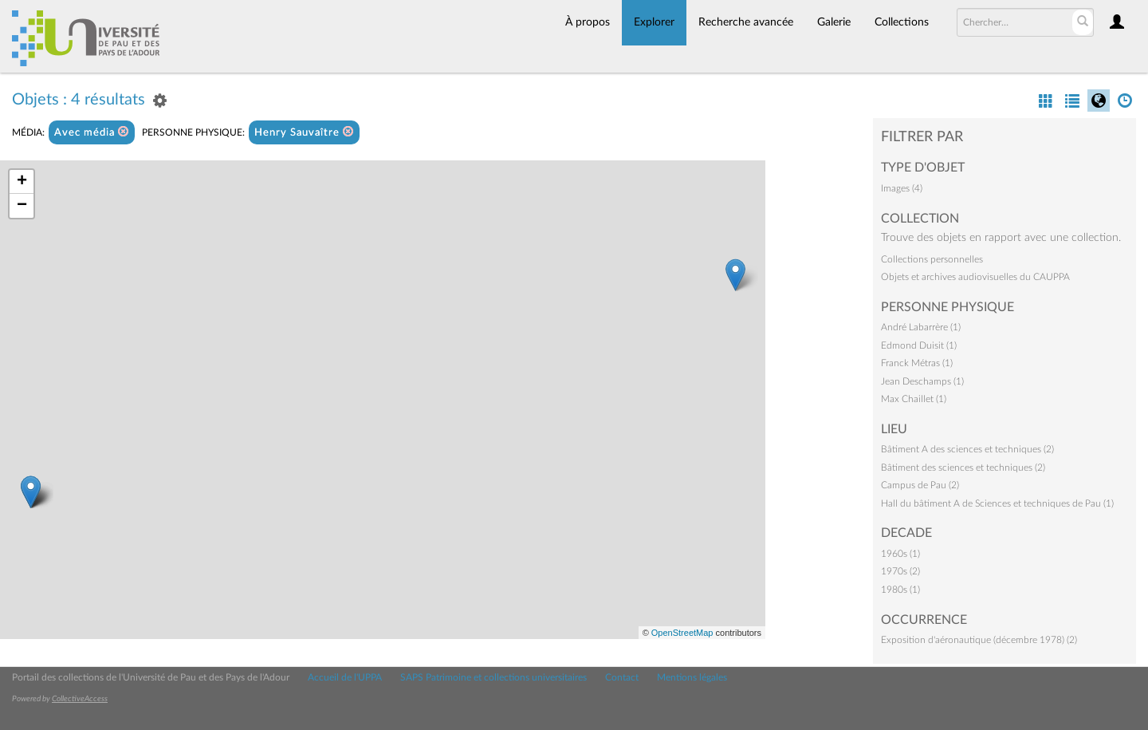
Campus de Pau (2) (920, 485)
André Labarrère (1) (921, 327)
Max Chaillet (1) (913, 399)
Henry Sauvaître (304, 132)
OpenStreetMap (682, 632)
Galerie (834, 22)
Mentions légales (692, 677)
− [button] (22, 206)
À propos (587, 22)
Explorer (654, 22)
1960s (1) (900, 553)
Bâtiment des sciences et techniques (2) (963, 467)
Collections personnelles (932, 259)
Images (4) (901, 188)
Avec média (91, 132)
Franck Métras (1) (917, 363)
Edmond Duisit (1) (919, 345)
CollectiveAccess (80, 699)
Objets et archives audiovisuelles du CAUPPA (975, 277)
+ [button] (22, 182)
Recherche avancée (745, 22)
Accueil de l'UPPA (345, 677)
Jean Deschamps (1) (922, 381)
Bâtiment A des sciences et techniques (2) (967, 449)
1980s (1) (900, 589)
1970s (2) (900, 571)
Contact (622, 677)
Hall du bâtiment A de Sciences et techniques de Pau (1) (997, 503)
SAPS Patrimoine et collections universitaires (493, 677)
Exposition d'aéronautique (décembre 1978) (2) (979, 640)
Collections (902, 22)
